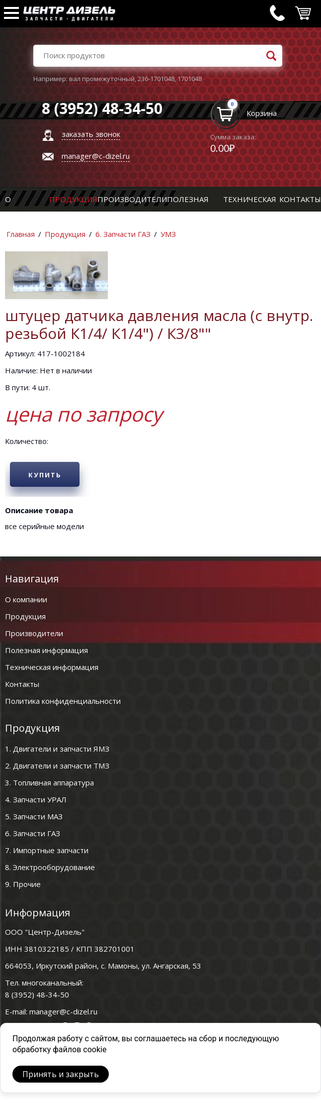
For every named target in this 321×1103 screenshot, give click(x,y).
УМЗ (168, 234)
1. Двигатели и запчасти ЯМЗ (57, 749)
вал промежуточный (102, 78)
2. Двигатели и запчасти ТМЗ (57, 766)
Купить (45, 474)
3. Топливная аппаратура (49, 782)
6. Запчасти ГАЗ (123, 234)
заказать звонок (91, 134)
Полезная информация (46, 650)
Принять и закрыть (60, 1074)
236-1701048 (156, 78)
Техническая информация (51, 667)
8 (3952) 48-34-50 (37, 994)
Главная (20, 234)
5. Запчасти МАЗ (34, 816)
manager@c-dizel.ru (96, 156)
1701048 (189, 78)
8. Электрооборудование (50, 867)
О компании (26, 599)
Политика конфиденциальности (63, 701)
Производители (132, 199)
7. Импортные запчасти (46, 850)
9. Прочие (23, 884)
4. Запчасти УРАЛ (36, 799)
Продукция (73, 199)
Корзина (261, 113)
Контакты (300, 199)
